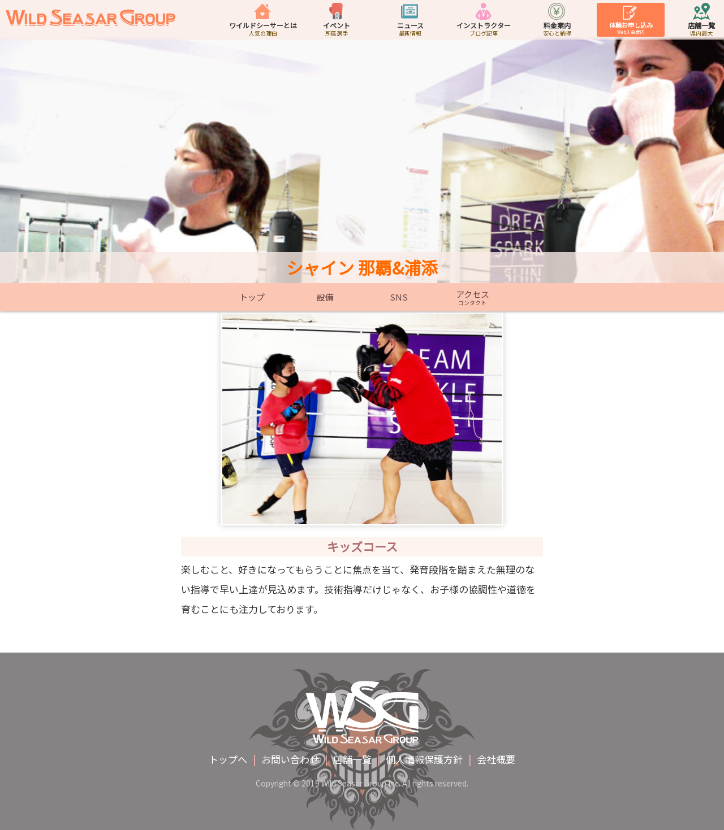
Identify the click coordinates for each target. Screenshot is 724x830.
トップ (252, 297)
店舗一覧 (352, 759)
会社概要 (496, 759)
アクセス (472, 297)
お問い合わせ (290, 759)
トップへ (228, 759)
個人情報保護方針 (424, 759)
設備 (325, 297)
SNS (399, 297)
